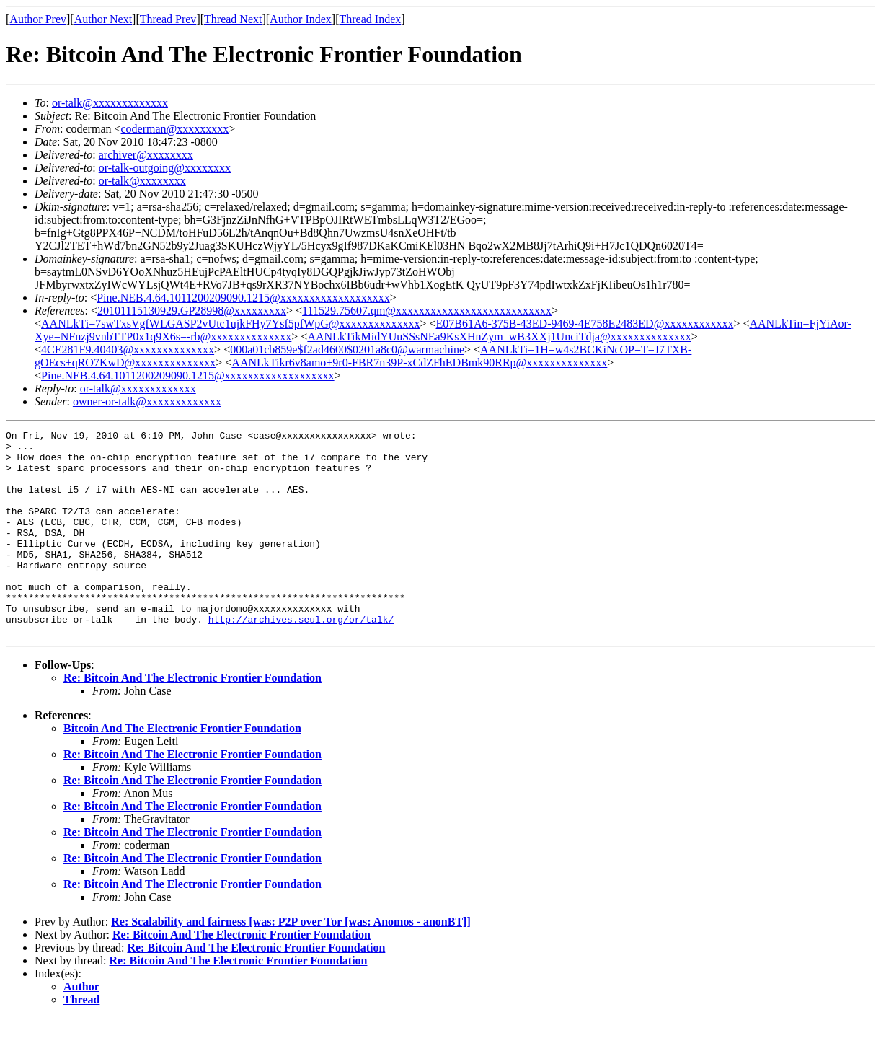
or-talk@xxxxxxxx (142, 181)
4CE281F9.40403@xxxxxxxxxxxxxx (127, 349)
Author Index (301, 19)
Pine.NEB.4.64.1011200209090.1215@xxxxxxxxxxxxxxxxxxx (243, 297)
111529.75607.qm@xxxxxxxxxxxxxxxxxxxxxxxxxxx (427, 310)
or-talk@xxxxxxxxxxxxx (110, 103)
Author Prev (37, 19)
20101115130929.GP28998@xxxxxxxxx (191, 310)
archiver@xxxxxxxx (146, 155)
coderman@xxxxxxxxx (175, 129)
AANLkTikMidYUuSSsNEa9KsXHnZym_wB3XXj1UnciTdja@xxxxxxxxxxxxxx (499, 336)
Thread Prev (168, 19)
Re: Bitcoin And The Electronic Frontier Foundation (192, 719)
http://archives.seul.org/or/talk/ (301, 657)
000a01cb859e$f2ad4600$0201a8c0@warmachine (347, 349)
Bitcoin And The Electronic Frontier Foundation (182, 769)
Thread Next (233, 19)
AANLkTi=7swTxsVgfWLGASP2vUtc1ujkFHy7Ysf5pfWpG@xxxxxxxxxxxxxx (230, 323)
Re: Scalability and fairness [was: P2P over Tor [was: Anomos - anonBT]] (291, 963)
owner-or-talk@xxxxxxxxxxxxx (147, 401)
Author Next (103, 19)
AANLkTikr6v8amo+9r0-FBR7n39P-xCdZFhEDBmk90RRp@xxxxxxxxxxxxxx (419, 362)
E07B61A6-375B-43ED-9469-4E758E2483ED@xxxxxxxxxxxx (584, 323)
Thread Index (371, 19)
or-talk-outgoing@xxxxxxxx (165, 168)
